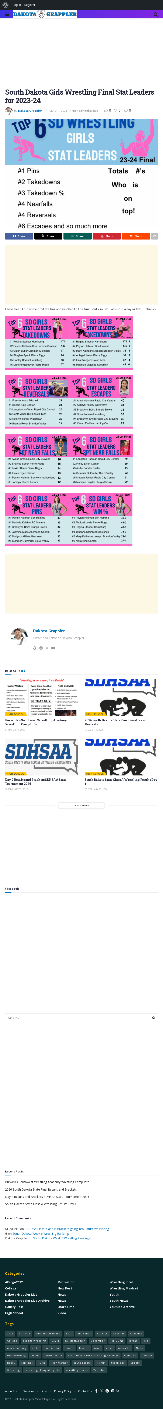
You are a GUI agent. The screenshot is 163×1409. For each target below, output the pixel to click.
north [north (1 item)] (35, 1355)
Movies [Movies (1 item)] (84, 1348)
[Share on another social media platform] (154, 236)
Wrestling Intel (121, 1282)
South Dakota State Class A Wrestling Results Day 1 (40, 1204)
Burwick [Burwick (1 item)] (102, 1333)
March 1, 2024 (58, 111)
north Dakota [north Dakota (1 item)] (53, 1355)
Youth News (119, 1301)
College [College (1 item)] (12, 1340)
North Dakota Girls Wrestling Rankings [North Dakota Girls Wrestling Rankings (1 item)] (93, 1355)
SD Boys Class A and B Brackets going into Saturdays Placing (67, 1229)
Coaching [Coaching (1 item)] (136, 1333)
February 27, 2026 (16, 789)
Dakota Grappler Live (21, 1294)
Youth (114, 1294)
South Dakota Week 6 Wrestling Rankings (41, 1233)
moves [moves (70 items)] (69, 1348)
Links (44, 1391)
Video (62, 1313)
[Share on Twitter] (48, 236)
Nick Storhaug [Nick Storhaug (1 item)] (16, 1355)
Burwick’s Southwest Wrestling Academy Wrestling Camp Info (36, 722)
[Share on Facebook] (19, 236)
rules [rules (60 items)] (41, 1362)
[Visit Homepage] (45, 14)
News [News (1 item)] (139, 1348)
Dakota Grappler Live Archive (27, 1301)
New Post (65, 1288)
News (94, 111)
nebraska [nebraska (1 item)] (124, 1348)
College (11, 1288)
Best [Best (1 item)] (69, 1333)
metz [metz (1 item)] (35, 1348)
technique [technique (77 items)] (118, 1362)
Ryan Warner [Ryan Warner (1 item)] (59, 1362)
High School (80, 111)
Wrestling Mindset (124, 1288)
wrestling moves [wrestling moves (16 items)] (77, 1370)
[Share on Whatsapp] (77, 236)
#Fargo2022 (14, 1282)
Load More (81, 805)
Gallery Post (14, 1307)
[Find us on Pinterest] (107, 1391)
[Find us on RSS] (118, 1391)
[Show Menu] (7, 14)
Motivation (66, 1282)
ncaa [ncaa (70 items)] (97, 1348)
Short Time (66, 1307)
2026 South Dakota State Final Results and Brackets (41, 1189)
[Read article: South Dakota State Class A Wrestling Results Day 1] (121, 757)
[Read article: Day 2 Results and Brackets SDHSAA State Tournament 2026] (41, 757)
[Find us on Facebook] (96, 1391)
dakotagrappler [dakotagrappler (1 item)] (75, 1340)
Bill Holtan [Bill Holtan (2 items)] (84, 1333)
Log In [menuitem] (17, 5)
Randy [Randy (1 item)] (11, 1362)
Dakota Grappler (30, 111)
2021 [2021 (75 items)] (10, 1333)
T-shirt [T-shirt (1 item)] (101, 1362)
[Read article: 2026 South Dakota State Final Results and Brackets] (121, 697)
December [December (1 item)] (98, 1340)
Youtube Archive (122, 1307)
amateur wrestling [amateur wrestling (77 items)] (48, 1333)
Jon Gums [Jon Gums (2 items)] (117, 1340)
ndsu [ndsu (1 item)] (109, 1348)
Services (28, 1391)
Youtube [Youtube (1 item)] (99, 1370)
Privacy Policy (63, 1391)
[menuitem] (5, 5)
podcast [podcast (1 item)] (147, 1355)
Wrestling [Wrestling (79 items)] (13, 1370)
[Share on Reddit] (136, 236)
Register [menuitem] (29, 5)
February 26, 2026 (96, 789)
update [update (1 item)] (135, 1362)
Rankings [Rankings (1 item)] (27, 1362)
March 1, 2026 (94, 729)
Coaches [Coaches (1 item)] (118, 1333)
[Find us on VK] (112, 1391)
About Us (11, 1391)
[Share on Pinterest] (107, 236)
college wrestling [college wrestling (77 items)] (34, 1340)
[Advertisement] (81, 56)
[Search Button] (156, 14)
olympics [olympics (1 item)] (130, 1355)
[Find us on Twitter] (101, 1391)
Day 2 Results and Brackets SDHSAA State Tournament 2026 (47, 1197)
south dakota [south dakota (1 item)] (82, 1362)
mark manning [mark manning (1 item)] (16, 1348)
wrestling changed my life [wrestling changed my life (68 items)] (42, 1370)
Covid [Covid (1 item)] (55, 1340)
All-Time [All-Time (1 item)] (24, 1333)
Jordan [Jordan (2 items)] (133, 1340)
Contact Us (85, 1391)
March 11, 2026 (15, 729)
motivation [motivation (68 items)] (52, 1348)
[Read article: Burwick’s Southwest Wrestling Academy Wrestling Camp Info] (41, 697)
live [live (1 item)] (145, 1340)
